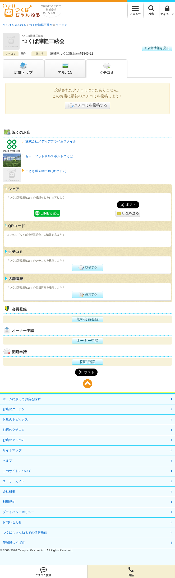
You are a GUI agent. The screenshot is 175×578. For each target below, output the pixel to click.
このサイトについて (17, 471)
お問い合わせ (12, 522)
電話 (131, 572)
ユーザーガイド (14, 481)
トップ (23, 68)
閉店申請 (87, 362)
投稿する (87, 267)
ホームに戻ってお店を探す (22, 399)
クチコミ (106, 68)
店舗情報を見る (157, 48)
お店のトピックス (15, 419)
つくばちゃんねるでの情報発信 (25, 532)
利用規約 (9, 502)
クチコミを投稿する (87, 105)
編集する (87, 294)
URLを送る (128, 213)
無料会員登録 (87, 319)
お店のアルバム (14, 440)
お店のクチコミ (14, 430)
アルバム (65, 68)
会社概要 (9, 491)
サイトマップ (12, 450)
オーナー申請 (87, 340)
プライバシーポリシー (18, 512)
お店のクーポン (14, 409)
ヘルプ (7, 460)
